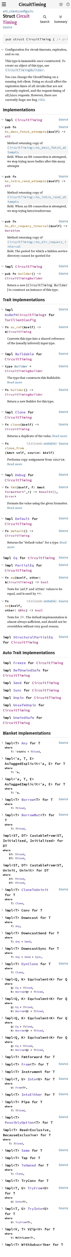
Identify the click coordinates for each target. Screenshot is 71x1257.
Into (32, 1079)
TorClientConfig (20, 320)
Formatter (13, 492)
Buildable (24, 354)
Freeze (19, 663)
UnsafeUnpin (24, 705)
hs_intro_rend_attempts (26, 181)
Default (22, 518)
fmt (13, 487)
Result (44, 492)
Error (9, 496)
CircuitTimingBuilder (24, 278)
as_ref (16, 327)
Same (25, 1150)
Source (7, 27)
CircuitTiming (32, 4)
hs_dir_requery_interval (26, 226)
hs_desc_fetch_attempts (26, 131)
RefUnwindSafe (26, 670)
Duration (12, 230)
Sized (36, 751)
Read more (14, 382)
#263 (41, 100)
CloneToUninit (34, 890)
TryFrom (35, 1188)
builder (24, 274)
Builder (21, 366)
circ (31, 11)
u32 (8, 136)
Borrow (27, 799)
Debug (20, 475)
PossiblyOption (19, 1122)
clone (15, 424)
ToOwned (28, 1165)
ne (7, 606)
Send (17, 683)
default (17, 531)
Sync (17, 690)
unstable (49, 443)
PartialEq (24, 565)
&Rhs (22, 610)
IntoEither (31, 1094)
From (25, 1064)
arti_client (10, 11)
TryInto (35, 1208)
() (54, 492)
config (23, 11)
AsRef (10, 315)
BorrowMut (30, 815)
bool (44, 582)
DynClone (29, 964)
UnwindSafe (23, 717)
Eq (15, 558)
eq (12, 577)
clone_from (14, 448)
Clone (20, 412)
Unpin (18, 697)
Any (24, 743)
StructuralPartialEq (33, 637)
